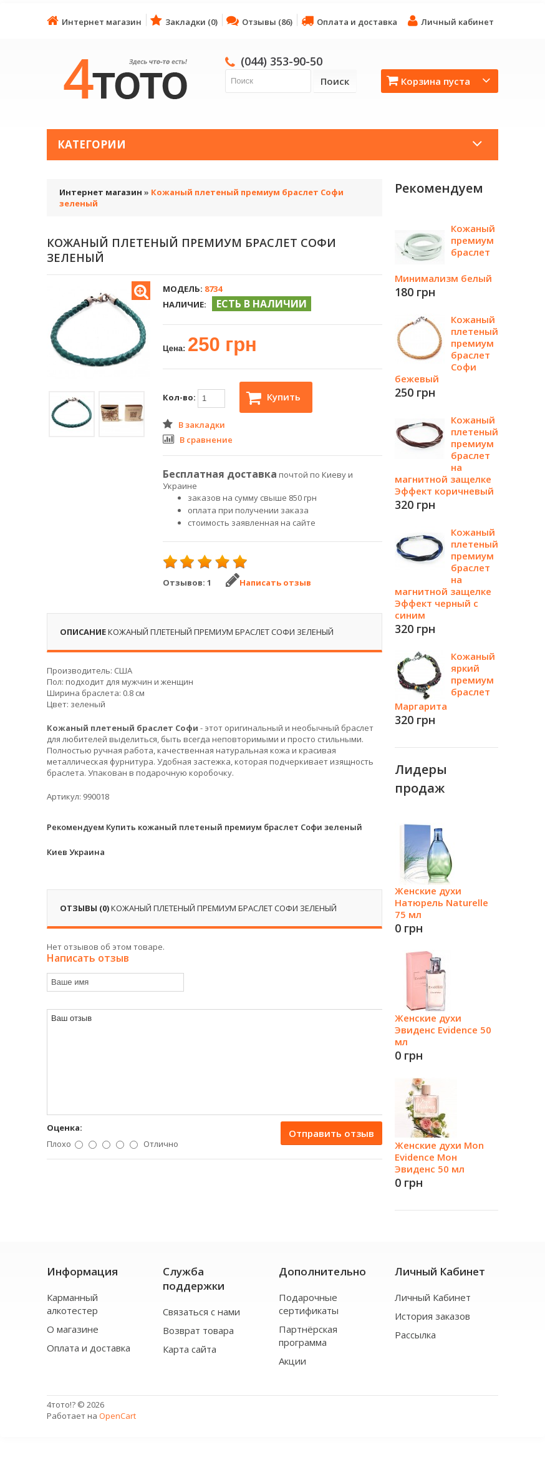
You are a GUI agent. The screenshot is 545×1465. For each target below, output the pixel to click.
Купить (273, 398)
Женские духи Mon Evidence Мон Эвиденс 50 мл (439, 1157)
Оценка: (64, 1127)
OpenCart (117, 1415)
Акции (292, 1361)
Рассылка (415, 1334)
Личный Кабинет (433, 1297)
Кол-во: (194, 398)
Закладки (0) (184, 20)
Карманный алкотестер (72, 1304)
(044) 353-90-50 (281, 61)
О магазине (73, 1329)
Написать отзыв (268, 582)
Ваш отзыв (215, 1062)
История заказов (432, 1316)
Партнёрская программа (308, 1335)
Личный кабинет (451, 20)
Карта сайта (189, 1349)
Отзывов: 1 (187, 582)
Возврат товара (198, 1330)
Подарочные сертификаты (309, 1304)
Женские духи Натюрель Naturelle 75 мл (441, 902)
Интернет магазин (94, 20)
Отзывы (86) (259, 20)
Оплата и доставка (349, 20)
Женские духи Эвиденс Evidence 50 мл (443, 1030)
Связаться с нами (201, 1311)
